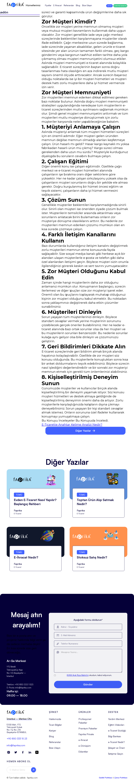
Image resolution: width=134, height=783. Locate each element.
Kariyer (52, 732)
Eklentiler (83, 753)
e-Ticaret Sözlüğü (117, 732)
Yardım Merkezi (116, 721)
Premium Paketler (88, 730)
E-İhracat (57, 5)
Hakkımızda (55, 721)
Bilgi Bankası (114, 738)
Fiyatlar (48, 5)
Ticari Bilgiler (55, 726)
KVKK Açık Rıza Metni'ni (77, 681)
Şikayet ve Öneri (116, 750)
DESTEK (109, 6)
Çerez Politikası (120, 780)
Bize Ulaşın (87, 5)
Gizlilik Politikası (105, 780)
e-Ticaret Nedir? (116, 744)
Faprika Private (86, 736)
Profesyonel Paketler (85, 723)
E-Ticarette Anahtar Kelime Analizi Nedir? (72, 424)
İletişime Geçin (115, 755)
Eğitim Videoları (116, 726)
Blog (78, 5)
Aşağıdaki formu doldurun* (88, 625)
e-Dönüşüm (85, 747)
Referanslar (69, 5)
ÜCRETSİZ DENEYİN (120, 6)
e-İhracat (83, 742)
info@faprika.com (16, 747)
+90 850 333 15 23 (17, 740)
